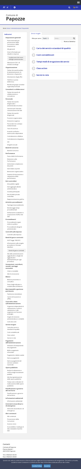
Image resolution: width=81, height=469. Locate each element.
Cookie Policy (37, 466)
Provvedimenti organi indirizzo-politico (14, 223)
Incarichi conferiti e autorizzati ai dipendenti (15, 132)
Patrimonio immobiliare (14, 294)
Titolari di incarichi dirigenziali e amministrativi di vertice (14, 104)
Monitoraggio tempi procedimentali (13, 209)
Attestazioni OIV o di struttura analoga (13, 63)
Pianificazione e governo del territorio (14, 389)
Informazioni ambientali (14, 398)
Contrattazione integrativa (15, 139)
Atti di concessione (13, 274)
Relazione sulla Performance (12, 160)
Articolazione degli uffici (14, 77)
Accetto (47, 466)
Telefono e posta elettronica (12, 81)
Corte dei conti (11, 322)
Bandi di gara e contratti (14, 237)
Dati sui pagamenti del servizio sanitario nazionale (14, 363)
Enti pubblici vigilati (13, 184)
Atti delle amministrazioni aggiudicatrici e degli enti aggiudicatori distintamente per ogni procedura (15, 257)
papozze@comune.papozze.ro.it (38, 453)
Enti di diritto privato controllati (13, 195)
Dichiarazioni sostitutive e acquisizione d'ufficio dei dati (15, 214)
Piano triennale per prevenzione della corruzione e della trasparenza (13, 43)
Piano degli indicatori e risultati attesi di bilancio (15, 285)
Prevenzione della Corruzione (13, 420)
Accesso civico (11, 424)
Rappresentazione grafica (15, 199)
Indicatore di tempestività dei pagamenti (15, 346)
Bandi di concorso (12, 148)
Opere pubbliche (12, 367)
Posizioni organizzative (14, 118)
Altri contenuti (11, 413)
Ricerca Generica (69, 41)
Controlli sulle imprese (14, 232)
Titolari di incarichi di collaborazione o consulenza (13, 94)
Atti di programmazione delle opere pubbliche (14, 378)
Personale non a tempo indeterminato (14, 125)
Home (8, 28)
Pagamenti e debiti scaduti (15, 355)
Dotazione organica (13, 121)
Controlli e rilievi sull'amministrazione (13, 302)
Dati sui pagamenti (13, 358)
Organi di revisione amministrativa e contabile (15, 318)
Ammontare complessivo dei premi (15, 165)
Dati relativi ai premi (13, 169)
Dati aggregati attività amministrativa (14, 188)
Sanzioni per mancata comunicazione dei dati (14, 109)
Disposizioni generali (13, 38)
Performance (10, 153)
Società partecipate (13, 192)
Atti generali (11, 49)
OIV (8, 142)
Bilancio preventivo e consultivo (14, 280)
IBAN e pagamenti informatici (12, 351)
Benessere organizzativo (15, 171)
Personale (9, 99)
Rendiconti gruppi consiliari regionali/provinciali (15, 85)
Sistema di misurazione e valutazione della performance (15, 176)
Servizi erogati (11, 325)
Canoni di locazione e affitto (14, 298)
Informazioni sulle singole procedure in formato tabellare (15, 245)
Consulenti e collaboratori (15, 89)
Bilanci (8, 277)
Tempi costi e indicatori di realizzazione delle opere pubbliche (15, 384)
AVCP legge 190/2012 (13, 240)
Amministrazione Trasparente (20, 28)
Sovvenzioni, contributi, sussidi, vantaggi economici (14, 266)
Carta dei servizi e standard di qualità (13, 328)
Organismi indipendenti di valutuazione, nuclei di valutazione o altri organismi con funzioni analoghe (15, 310)
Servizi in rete (11, 338)
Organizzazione (11, 67)
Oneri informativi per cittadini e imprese (13, 53)
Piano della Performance (15, 156)
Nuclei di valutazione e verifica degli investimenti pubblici (15, 372)
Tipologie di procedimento (15, 205)
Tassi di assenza (12, 128)
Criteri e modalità (12, 271)
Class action (11, 335)
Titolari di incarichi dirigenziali (13, 114)
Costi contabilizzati (13, 332)
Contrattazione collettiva (15, 136)
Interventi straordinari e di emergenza (14, 405)
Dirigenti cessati (12, 145)
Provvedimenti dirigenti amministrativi (14, 228)
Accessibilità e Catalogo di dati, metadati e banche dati (15, 429)
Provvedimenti (11, 219)
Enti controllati (11, 181)
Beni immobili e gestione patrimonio (14, 290)
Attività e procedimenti (14, 202)
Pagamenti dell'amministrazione (13, 342)
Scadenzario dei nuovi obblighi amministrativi (16, 58)
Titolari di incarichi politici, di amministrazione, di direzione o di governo (15, 72)
